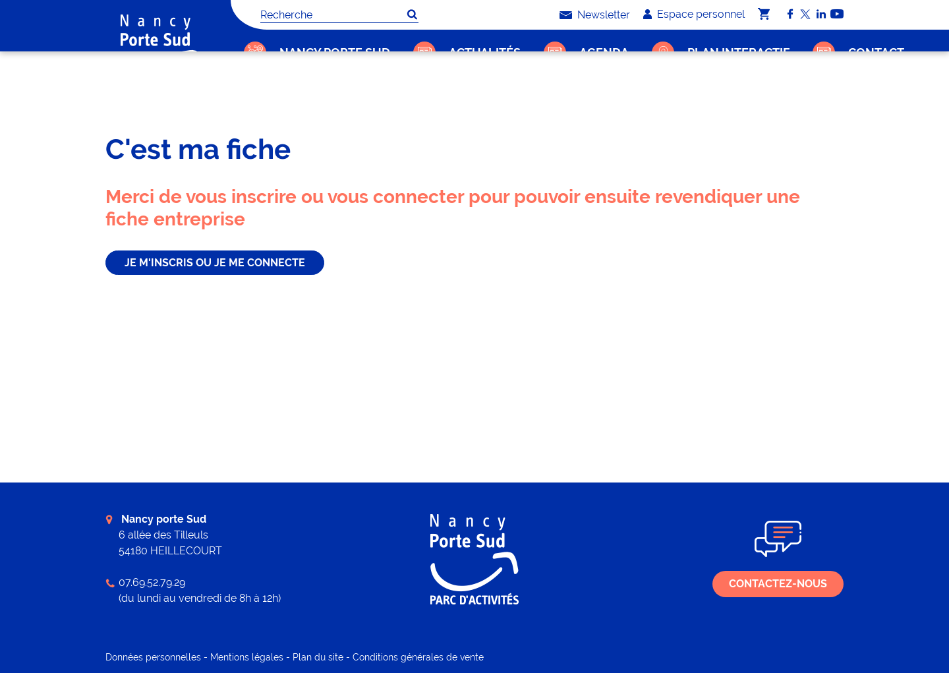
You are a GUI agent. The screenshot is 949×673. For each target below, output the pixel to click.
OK (411, 14)
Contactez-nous (778, 583)
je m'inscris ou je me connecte (215, 262)
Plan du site (318, 657)
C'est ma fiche (299, 96)
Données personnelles (153, 657)
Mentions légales (246, 657)
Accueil (249, 96)
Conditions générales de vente (418, 657)
